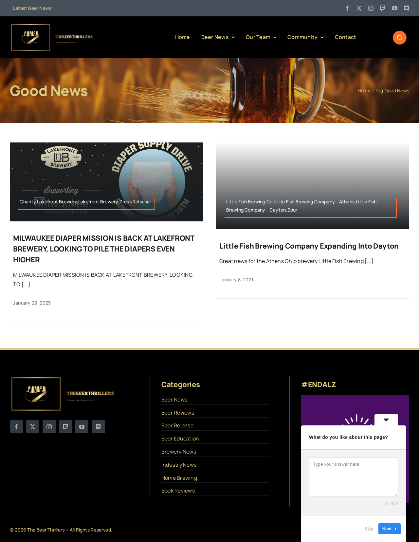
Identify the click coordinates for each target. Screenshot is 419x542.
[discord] (406, 8)
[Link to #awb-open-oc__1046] (400, 38)
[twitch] (382, 8)
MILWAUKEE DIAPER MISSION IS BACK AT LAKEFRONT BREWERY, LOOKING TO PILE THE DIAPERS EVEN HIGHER (103, 249)
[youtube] (394, 8)
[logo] (52, 25)
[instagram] (370, 8)
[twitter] (359, 8)
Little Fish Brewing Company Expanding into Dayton (309, 246)
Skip (369, 528)
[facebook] (347, 8)
